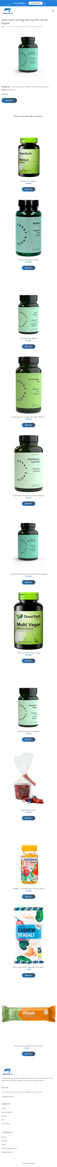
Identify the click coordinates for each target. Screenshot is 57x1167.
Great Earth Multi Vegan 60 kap (28, 653)
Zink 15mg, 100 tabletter (28, 338)
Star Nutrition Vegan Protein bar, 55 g (28, 1046)
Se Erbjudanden (35, 3)
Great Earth (35, 87)
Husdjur (4, 1116)
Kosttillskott (44, 87)
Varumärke (15, 87)
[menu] (53, 11)
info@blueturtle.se (8, 1097)
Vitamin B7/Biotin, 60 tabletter (28, 731)
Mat (3, 1120)
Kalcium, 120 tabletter (28, 181)
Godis (4, 1108)
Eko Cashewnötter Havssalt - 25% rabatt (28, 967)
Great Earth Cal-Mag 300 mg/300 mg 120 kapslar (28, 574)
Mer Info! (9, 100)
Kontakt (4, 1141)
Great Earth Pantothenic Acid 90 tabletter (28, 496)
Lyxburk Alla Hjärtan (28, 810)
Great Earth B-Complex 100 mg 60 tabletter (28, 417)
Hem (3, 26)
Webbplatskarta (7, 1152)
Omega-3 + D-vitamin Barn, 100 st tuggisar (28, 889)
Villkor (4, 1145)
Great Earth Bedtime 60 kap (28, 260)
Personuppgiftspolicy (9, 1148)
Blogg (4, 1137)
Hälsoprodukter (25, 87)
